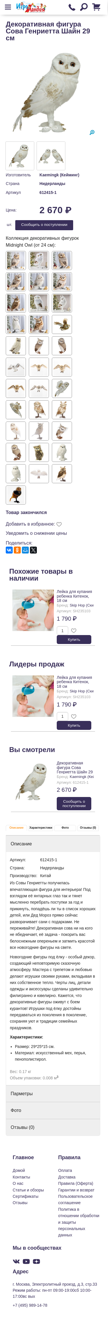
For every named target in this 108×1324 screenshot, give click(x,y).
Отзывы (20, 1202)
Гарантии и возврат (76, 1190)
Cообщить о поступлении (44, 224)
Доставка (66, 1177)
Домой (19, 1170)
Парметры (22, 1093)
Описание (17, 827)
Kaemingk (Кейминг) (59, 175)
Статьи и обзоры (28, 1190)
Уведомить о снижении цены (36, 533)
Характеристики (40, 827)
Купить (74, 639)
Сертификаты (25, 1196)
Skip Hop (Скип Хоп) (87, 605)
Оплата (65, 1170)
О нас (18, 1183)
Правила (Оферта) (75, 1183)
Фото (65, 827)
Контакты (21, 1177)
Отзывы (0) (88, 827)
